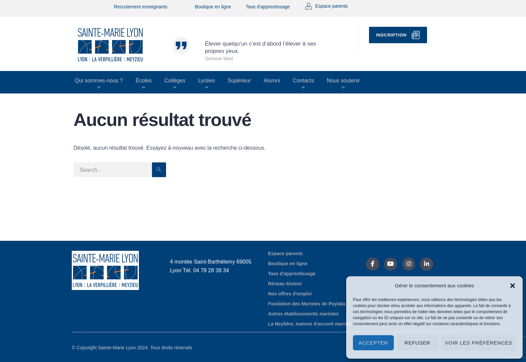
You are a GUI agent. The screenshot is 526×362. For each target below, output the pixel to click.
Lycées (206, 80)
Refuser (417, 343)
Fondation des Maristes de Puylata (306, 303)
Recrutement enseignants (140, 6)
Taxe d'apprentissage (268, 6)
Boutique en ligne (213, 6)
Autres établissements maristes (303, 313)
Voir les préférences (478, 343)
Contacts (303, 80)
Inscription (391, 35)
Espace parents (331, 6)
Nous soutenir (343, 80)
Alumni (272, 80)
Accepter (373, 343)
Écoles (144, 80)
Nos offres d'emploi (290, 293)
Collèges (174, 80)
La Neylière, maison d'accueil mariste (309, 324)
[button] (512, 285)
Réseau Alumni (285, 283)
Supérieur (239, 80)
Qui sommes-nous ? (99, 80)
